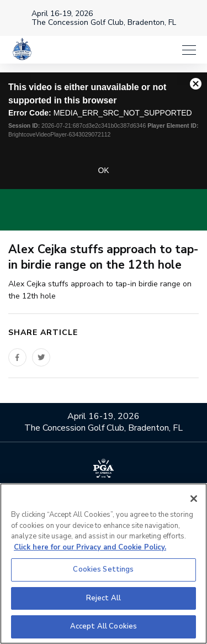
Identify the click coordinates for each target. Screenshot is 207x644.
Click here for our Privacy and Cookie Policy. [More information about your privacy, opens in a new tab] (90, 547)
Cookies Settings (103, 569)
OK (103, 170)
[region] (103, 563)
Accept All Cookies (103, 626)
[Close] (194, 498)
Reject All (103, 598)
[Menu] (189, 50)
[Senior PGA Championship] (22, 49)
